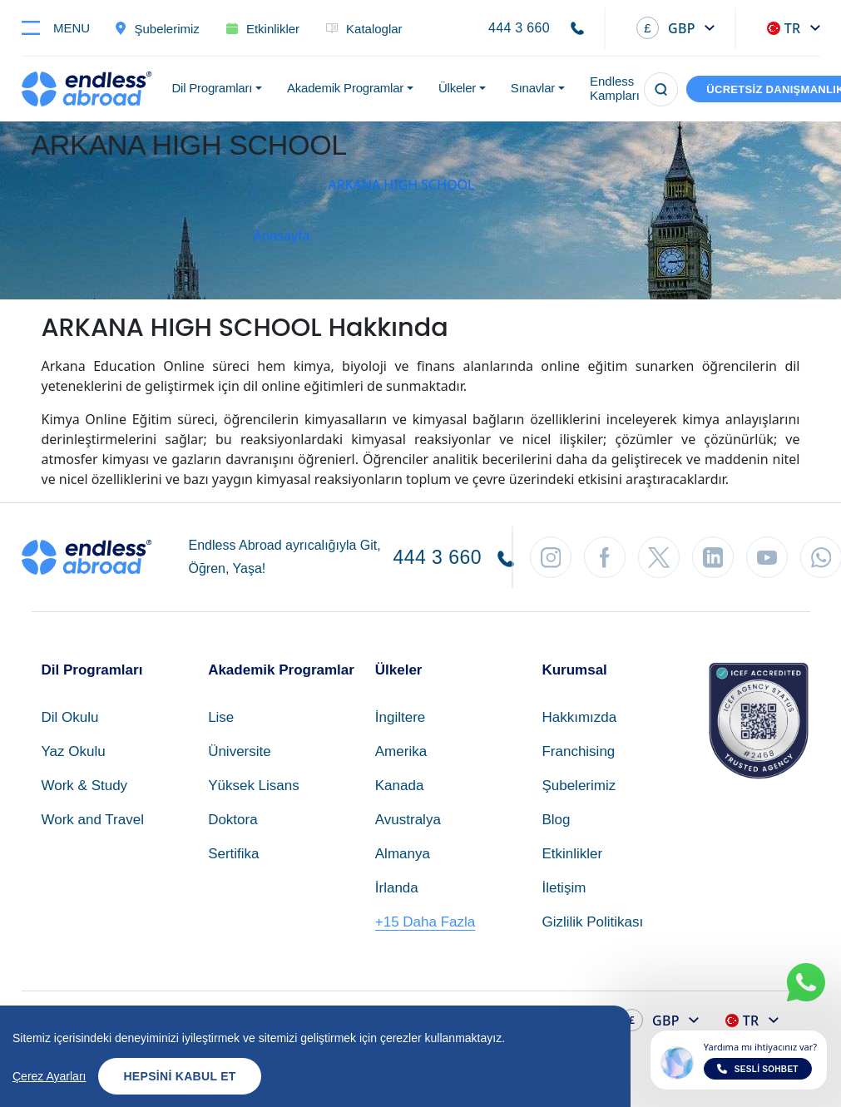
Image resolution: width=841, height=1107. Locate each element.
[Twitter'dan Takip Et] (659, 557)
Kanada (399, 785)
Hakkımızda (579, 717)
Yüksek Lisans (253, 785)
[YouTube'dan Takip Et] (767, 557)
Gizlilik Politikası (592, 922)
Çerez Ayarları (49, 1076)
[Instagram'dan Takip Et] (550, 557)
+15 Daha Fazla (425, 922)
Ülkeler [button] (457, 88)
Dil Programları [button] (212, 88)
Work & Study (85, 785)
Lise (221, 717)
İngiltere (400, 717)
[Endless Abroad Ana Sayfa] (86, 89)
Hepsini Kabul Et (179, 1076)
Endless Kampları (615, 88)
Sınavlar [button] (533, 88)
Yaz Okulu (74, 751)
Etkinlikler (572, 854)
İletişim (564, 888)
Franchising (578, 751)
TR (784, 28)
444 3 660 (519, 28)
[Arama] (661, 89)
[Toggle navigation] (63, 28)
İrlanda (396, 888)
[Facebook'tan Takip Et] (605, 557)
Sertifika (233, 854)
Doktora (233, 820)
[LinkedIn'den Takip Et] (713, 557)
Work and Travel (93, 820)
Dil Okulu (70, 717)
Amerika (401, 751)
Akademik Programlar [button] (345, 88)
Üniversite (239, 751)
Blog (556, 820)
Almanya (402, 854)
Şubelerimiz (579, 785)
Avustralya (408, 820)
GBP (665, 28)
